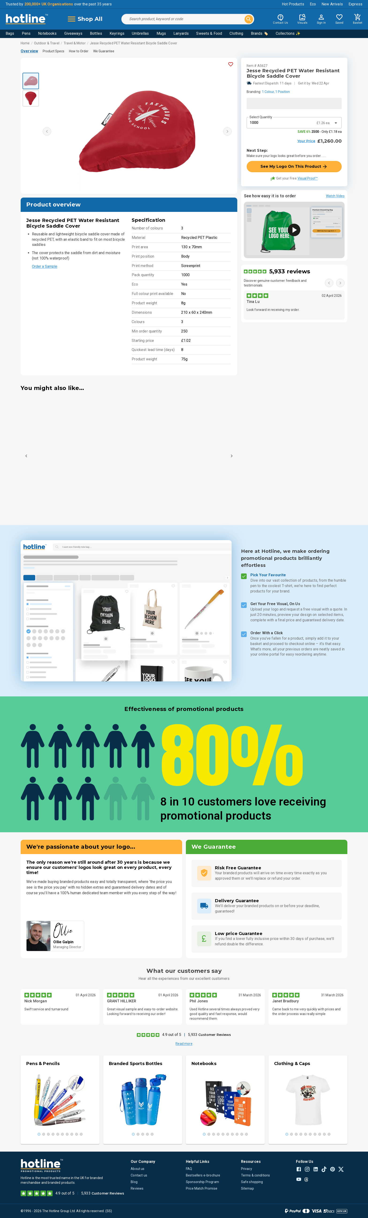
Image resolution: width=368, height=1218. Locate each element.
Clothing (236, 33)
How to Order (78, 51)
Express (355, 4)
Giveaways (73, 33)
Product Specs (53, 51)
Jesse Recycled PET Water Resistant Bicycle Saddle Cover (133, 43)
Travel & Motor (75, 43)
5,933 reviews (289, 271)
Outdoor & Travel (46, 43)
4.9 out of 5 (171, 1034)
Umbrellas (140, 33)
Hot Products (293, 4)
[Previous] (26, 456)
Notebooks (47, 33)
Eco (313, 4)
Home (25, 43)
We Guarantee (103, 51)
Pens (26, 33)
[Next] (231, 456)
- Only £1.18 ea (320, 132)
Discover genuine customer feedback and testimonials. (275, 283)
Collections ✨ (288, 33)
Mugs (161, 33)
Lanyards (181, 33)
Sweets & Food (209, 33)
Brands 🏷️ (259, 33)
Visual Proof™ (308, 178)
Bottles (96, 33)
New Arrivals (332, 4)
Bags (10, 33)
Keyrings (117, 33)
